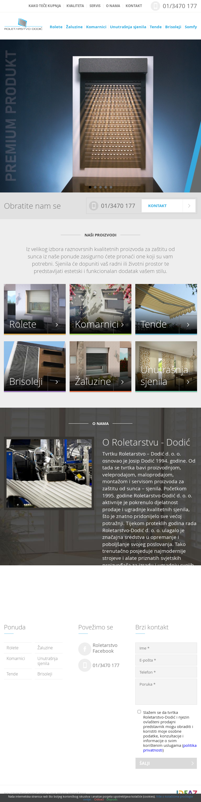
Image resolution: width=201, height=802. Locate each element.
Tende (156, 27)
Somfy (191, 27)
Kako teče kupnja (45, 6)
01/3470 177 (180, 6)
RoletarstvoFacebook (105, 648)
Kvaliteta (75, 6)
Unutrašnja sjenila (128, 27)
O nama (113, 6)
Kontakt (134, 6)
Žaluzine (74, 27)
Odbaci (99, 799)
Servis (95, 6)
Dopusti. (112, 799)
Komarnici (96, 27)
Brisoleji (173, 27)
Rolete (56, 27)
